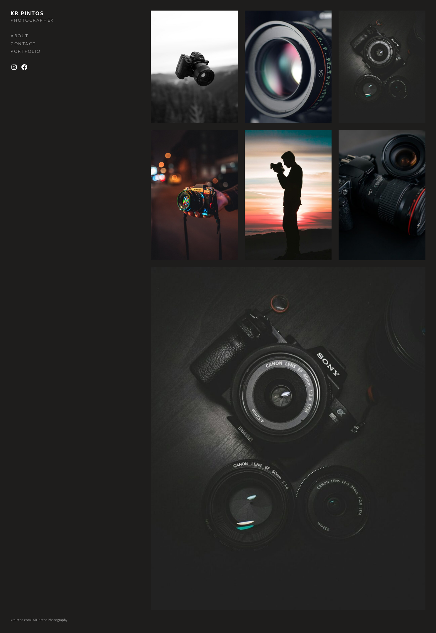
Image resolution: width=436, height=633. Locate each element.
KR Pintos (27, 13)
